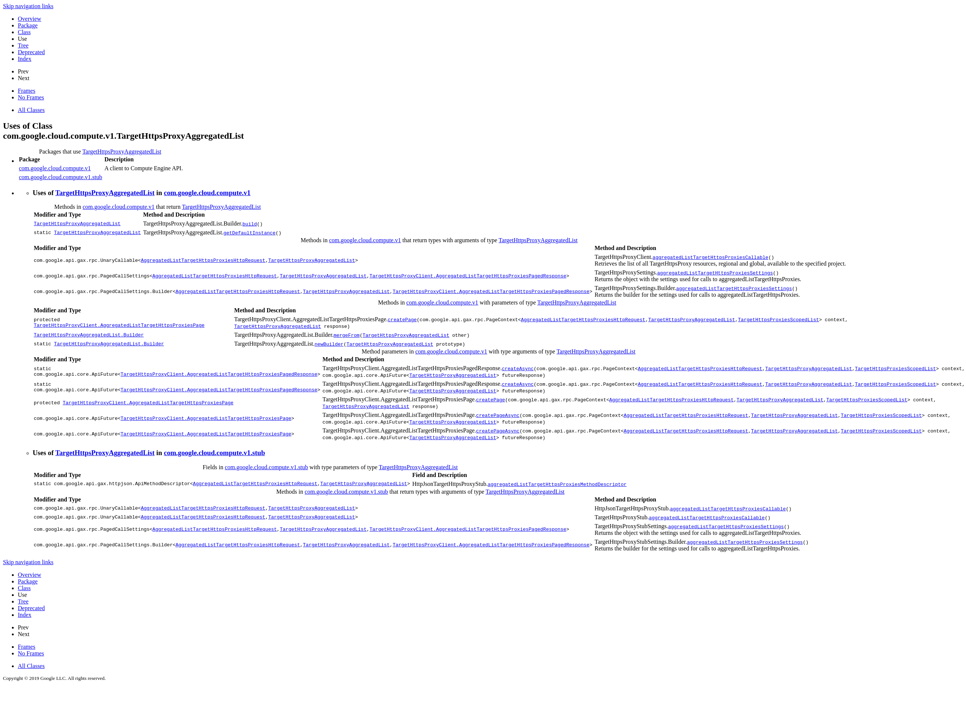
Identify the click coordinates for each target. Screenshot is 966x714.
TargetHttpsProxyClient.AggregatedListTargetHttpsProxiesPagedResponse (467, 276)
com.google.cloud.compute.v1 (55, 168)
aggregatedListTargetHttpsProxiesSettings (715, 272)
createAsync (518, 368)
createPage (402, 319)
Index (24, 59)
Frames (26, 91)
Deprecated (31, 52)
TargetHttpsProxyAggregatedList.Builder (89, 335)
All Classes (31, 110)
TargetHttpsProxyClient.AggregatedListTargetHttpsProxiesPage (119, 326)
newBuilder (329, 343)
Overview (29, 19)
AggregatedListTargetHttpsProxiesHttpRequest (203, 260)
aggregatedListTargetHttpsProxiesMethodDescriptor (557, 484)
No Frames (31, 97)
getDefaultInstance (249, 232)
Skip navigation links (28, 6)
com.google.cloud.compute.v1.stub (60, 177)
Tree (23, 45)
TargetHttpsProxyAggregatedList (121, 151)
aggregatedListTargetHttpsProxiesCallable (710, 257)
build (250, 223)
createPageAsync (497, 415)
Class (24, 32)
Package (27, 25)
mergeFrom (346, 335)
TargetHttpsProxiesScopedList (778, 319)
